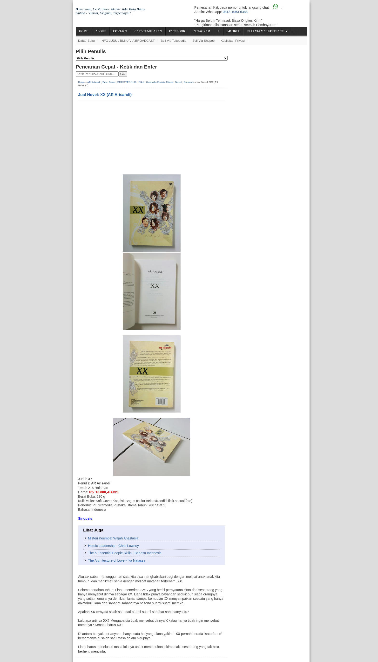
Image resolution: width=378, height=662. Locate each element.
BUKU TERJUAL (127, 82)
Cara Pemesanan (148, 31)
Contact (120, 31)
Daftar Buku (86, 40)
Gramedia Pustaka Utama (159, 82)
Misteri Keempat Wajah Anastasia (113, 538)
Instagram (201, 31)
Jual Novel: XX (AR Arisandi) (105, 94)
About (100, 31)
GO (122, 74)
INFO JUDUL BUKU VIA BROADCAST (128, 40)
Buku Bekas (108, 82)
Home (83, 31)
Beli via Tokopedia (174, 40)
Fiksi (141, 82)
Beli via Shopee (203, 40)
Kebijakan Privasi (233, 40)
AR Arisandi (93, 82)
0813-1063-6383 (235, 12)
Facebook (177, 31)
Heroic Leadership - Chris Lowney (113, 546)
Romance (189, 82)
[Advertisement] (151, 137)
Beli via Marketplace (265, 31)
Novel (178, 82)
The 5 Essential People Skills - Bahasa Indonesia (125, 553)
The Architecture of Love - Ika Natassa (116, 560)
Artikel (233, 31)
